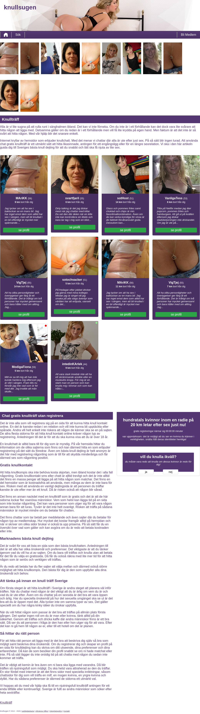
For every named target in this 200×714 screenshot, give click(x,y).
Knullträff (6, 702)
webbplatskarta (28, 711)
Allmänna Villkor (41, 711)
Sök (18, 34)
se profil (23, 230)
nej (170, 471)
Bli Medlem (188, 34)
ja (146, 471)
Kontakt (67, 711)
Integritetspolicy (56, 711)
